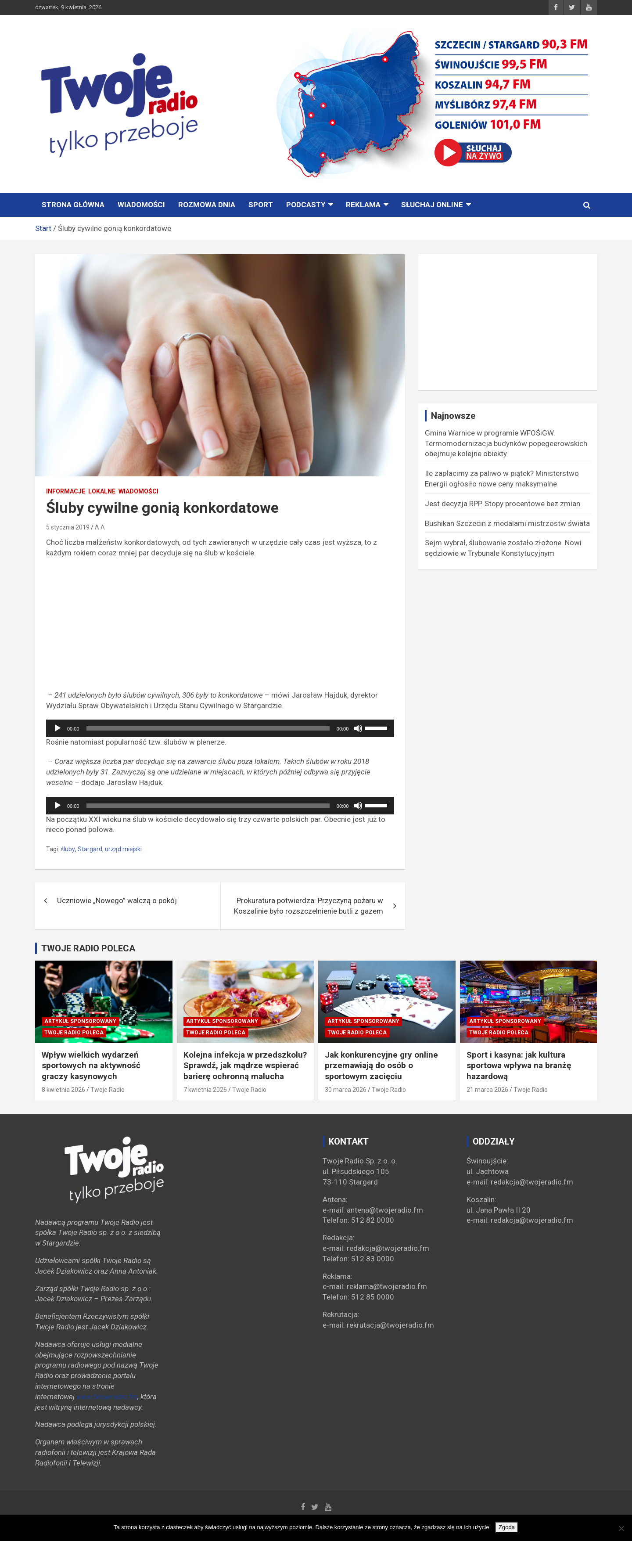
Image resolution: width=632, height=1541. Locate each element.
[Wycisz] (358, 728)
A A (100, 527)
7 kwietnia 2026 (205, 1089)
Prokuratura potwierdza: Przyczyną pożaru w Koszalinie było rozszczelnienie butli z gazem (308, 905)
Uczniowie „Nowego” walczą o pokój (117, 900)
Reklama (363, 204)
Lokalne (101, 491)
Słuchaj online (432, 204)
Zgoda (507, 1527)
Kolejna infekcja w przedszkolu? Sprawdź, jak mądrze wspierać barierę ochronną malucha (245, 1065)
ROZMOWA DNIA (206, 204)
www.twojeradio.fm (106, 1396)
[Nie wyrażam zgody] (621, 1528)
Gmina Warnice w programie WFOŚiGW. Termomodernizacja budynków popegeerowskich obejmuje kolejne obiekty (506, 443)
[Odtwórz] (57, 728)
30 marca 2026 (345, 1089)
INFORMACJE (65, 491)
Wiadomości (141, 204)
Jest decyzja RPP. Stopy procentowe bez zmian (502, 503)
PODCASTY (305, 204)
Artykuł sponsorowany (80, 1021)
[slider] (208, 728)
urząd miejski (123, 849)
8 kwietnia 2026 (63, 1089)
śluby (68, 849)
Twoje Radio (107, 1089)
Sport (260, 204)
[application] (220, 728)
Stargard (90, 849)
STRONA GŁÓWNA (73, 204)
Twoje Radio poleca (74, 1033)
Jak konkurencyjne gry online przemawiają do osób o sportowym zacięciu (381, 1065)
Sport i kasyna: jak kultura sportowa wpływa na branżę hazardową (519, 1065)
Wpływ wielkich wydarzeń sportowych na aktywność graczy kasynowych (91, 1065)
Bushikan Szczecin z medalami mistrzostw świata (507, 523)
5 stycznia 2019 (68, 527)
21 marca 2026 (487, 1089)
